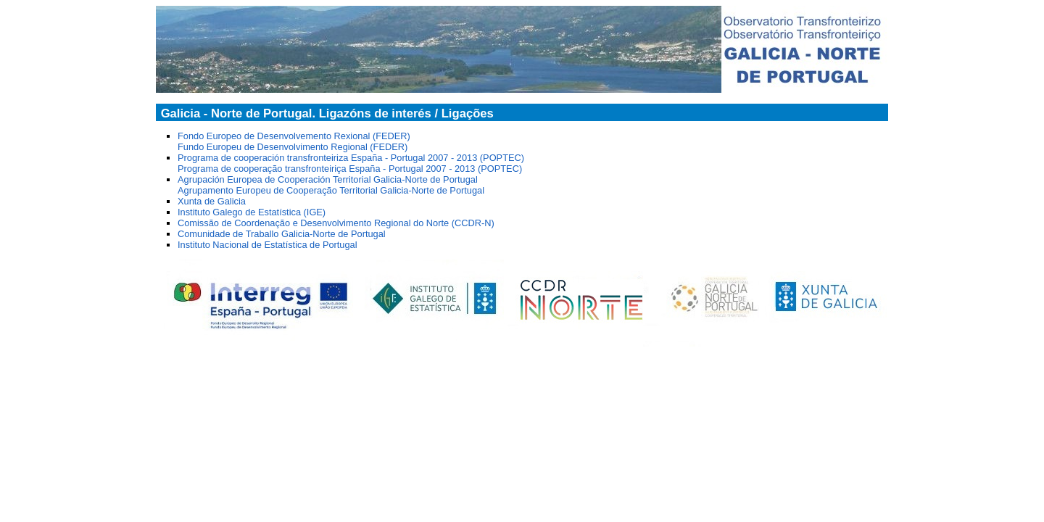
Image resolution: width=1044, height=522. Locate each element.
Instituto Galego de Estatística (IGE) (252, 212)
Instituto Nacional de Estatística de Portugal (267, 244)
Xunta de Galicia (212, 201)
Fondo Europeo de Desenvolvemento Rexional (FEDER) (294, 135)
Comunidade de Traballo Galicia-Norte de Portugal (282, 233)
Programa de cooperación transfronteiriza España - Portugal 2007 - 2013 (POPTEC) (351, 157)
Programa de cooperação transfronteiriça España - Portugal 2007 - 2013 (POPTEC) (350, 168)
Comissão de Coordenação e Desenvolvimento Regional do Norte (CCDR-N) (336, 223)
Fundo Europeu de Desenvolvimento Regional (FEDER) (292, 146)
